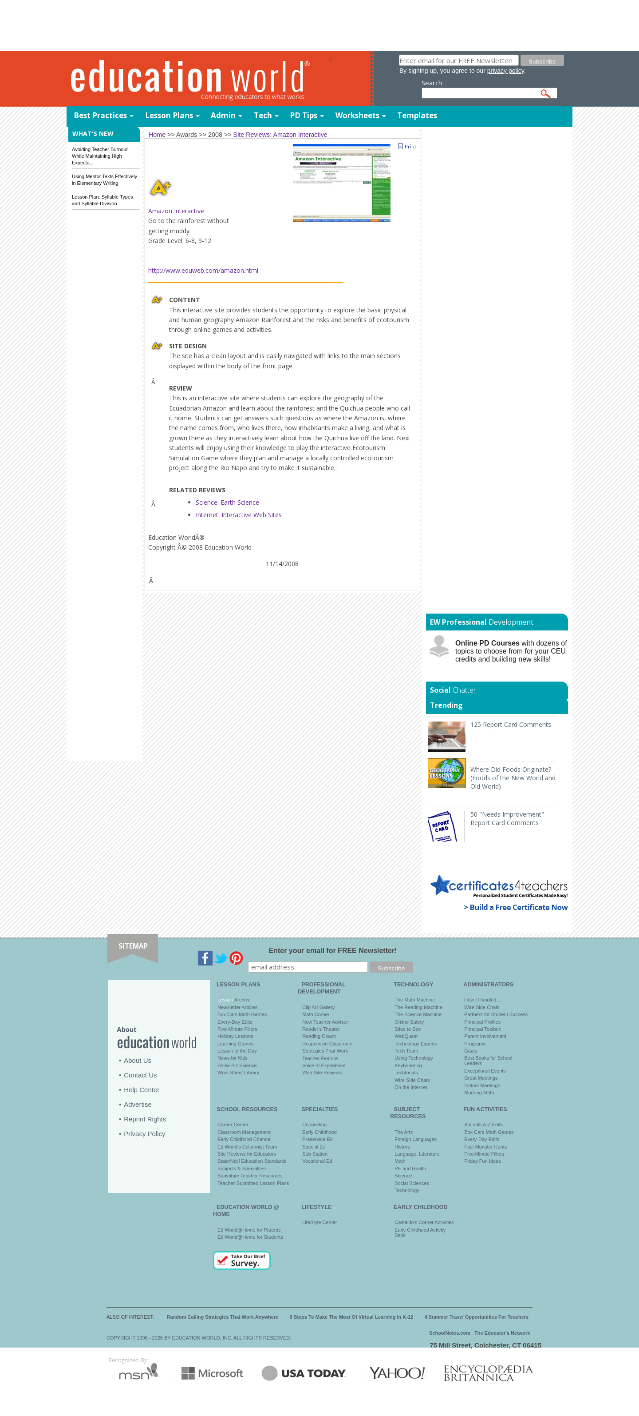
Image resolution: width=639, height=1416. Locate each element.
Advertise (138, 1104)
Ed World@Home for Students (250, 1237)
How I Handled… (482, 999)
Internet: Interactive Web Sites (239, 515)
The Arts (403, 1132)
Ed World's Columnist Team (247, 1146)
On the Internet (410, 1087)
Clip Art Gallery (318, 1007)
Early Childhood (319, 1132)
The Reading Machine (418, 1007)
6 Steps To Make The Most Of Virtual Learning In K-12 (351, 1317)
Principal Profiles (482, 1022)
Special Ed (314, 1146)
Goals (470, 1050)
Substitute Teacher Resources (250, 1175)
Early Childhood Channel (244, 1139)
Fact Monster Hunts (485, 1146)
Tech (263, 115)
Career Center (232, 1124)
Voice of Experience (323, 1065)
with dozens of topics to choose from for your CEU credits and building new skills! (511, 651)
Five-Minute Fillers (237, 1029)
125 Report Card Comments (510, 724)
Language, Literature (417, 1154)
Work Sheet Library (238, 1072)
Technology (406, 1190)
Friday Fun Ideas (482, 1161)
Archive (241, 999)
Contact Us (140, 1075)
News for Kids (232, 1058)
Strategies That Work (325, 1050)
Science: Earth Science (227, 502)
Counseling (314, 1124)
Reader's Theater (320, 1029)
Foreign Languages (415, 1139)
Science (403, 1175)
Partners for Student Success (496, 1014)
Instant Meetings (482, 1085)
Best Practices (100, 115)
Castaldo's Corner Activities (424, 1222)
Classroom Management (244, 1132)
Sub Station (314, 1154)
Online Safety (409, 1022)
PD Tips (303, 115)
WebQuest (406, 1036)
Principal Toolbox (482, 1029)
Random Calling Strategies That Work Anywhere (223, 1317)
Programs (474, 1043)
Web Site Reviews (322, 1072)
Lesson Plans (169, 115)
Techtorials (406, 1072)
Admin (223, 115)
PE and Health (410, 1168)
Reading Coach (319, 1036)
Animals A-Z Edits (483, 1124)
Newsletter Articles (237, 1007)
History (402, 1146)
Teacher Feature (320, 1058)
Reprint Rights (145, 1119)
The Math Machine (414, 999)
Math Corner (315, 1014)
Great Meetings (480, 1078)
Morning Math (479, 1092)
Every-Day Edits (234, 1022)
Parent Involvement (485, 1036)
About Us (137, 1060)
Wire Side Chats (412, 1080)
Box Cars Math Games (242, 1014)
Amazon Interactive (176, 211)
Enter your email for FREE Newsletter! (333, 950)
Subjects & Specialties (241, 1168)
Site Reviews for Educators (246, 1154)
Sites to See (407, 1029)
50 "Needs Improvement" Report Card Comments (507, 818)
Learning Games (235, 1043)
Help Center (141, 1089)
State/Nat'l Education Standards (252, 1161)
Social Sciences (411, 1183)
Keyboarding (408, 1065)
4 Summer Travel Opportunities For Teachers (477, 1317)
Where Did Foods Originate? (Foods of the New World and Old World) (513, 777)
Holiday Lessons (235, 1036)
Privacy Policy (144, 1133)
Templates (417, 115)
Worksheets (357, 115)
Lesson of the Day (237, 1050)
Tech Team (406, 1050)
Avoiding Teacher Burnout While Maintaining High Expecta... (100, 156)
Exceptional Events (485, 1070)
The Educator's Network (502, 1333)
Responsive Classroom (327, 1043)
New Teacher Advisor (325, 1022)
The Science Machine (418, 1014)
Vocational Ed (317, 1161)
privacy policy (505, 70)
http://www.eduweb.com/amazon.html (203, 270)
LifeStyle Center (319, 1222)
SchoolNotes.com (449, 1333)
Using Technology (413, 1058)
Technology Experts (415, 1043)
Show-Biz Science (237, 1065)
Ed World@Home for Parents (248, 1230)
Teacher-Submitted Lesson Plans (253, 1183)
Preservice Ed (317, 1139)
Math (399, 1161)
